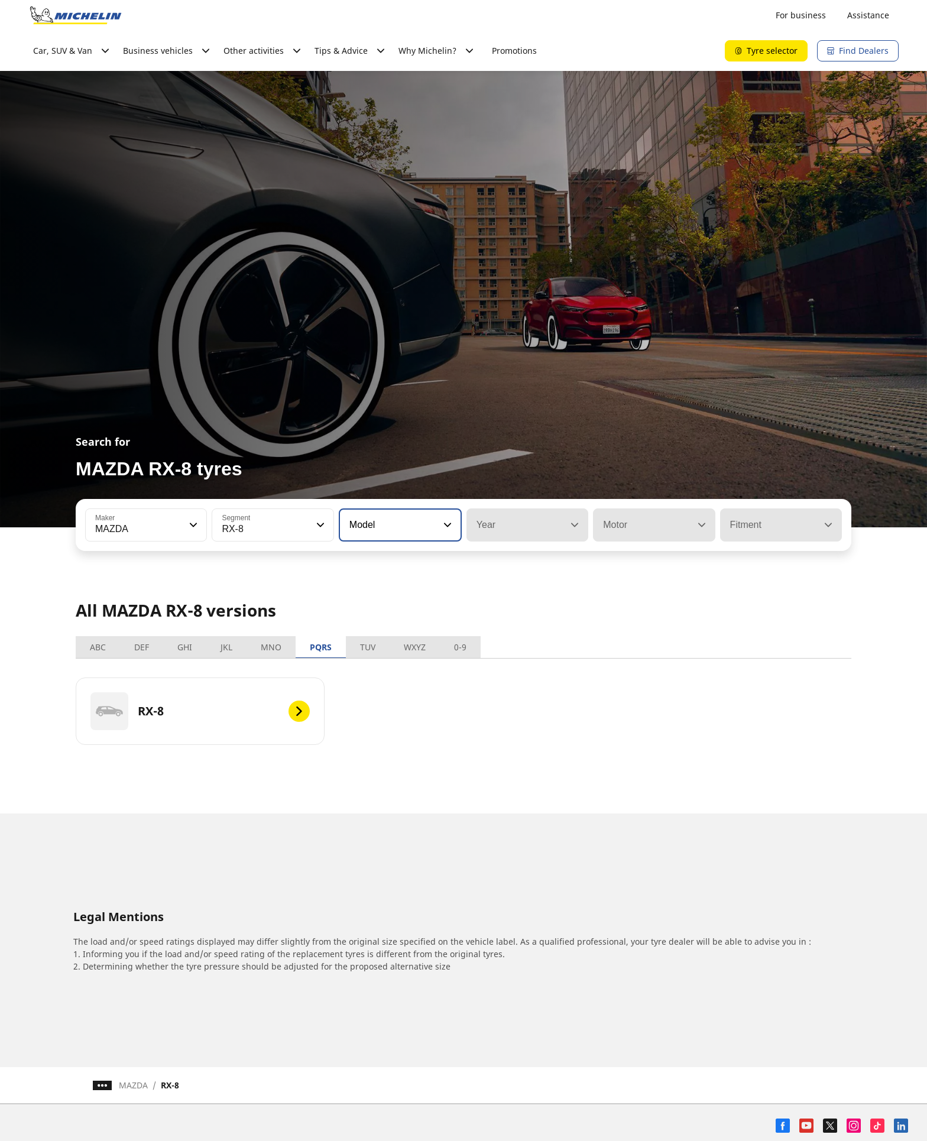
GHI (184, 647)
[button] (192, 525)
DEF (141, 647)
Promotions (514, 50)
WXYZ (415, 647)
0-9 (460, 647)
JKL (226, 647)
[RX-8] (200, 711)
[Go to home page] (75, 15)
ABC (98, 647)
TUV (367, 647)
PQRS (321, 647)
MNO (271, 647)
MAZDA (133, 1085)
